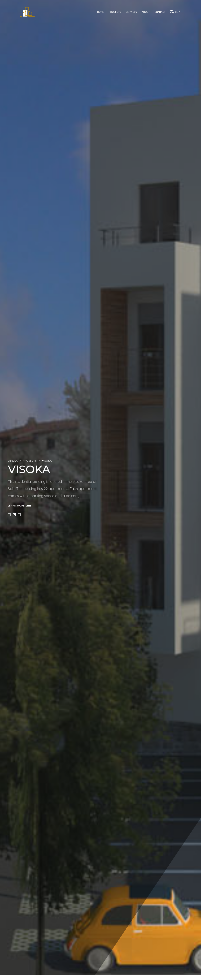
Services (131, 11)
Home (100, 11)
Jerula (13, 460)
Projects (115, 11)
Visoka (47, 460)
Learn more (20, 505)
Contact (159, 11)
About (146, 11)
